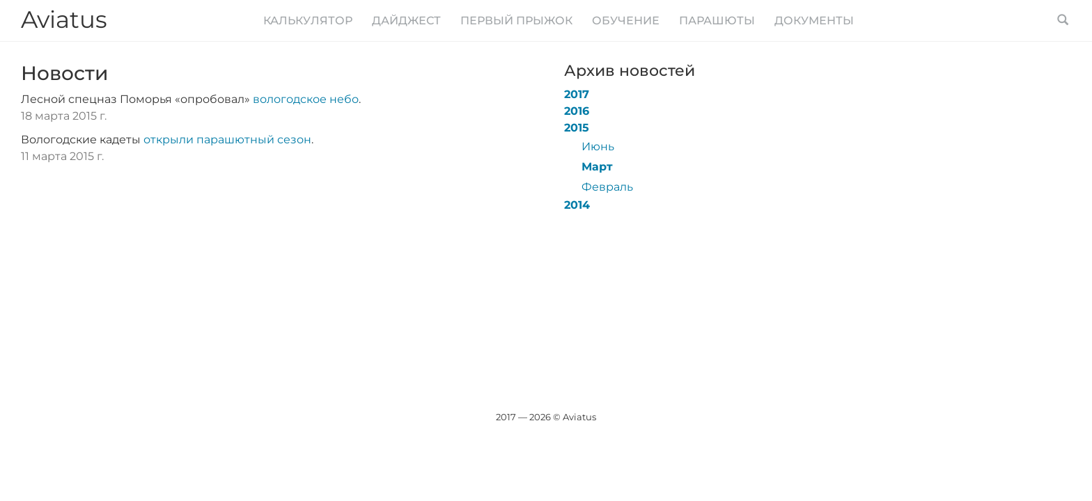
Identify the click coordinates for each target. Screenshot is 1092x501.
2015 (576, 127)
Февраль (607, 186)
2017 (576, 94)
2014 (577, 205)
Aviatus (64, 19)
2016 (576, 111)
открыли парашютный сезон (227, 139)
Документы (814, 20)
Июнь (598, 146)
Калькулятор (307, 20)
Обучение (626, 20)
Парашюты (717, 20)
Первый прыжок (516, 20)
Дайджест (406, 20)
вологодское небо (306, 99)
